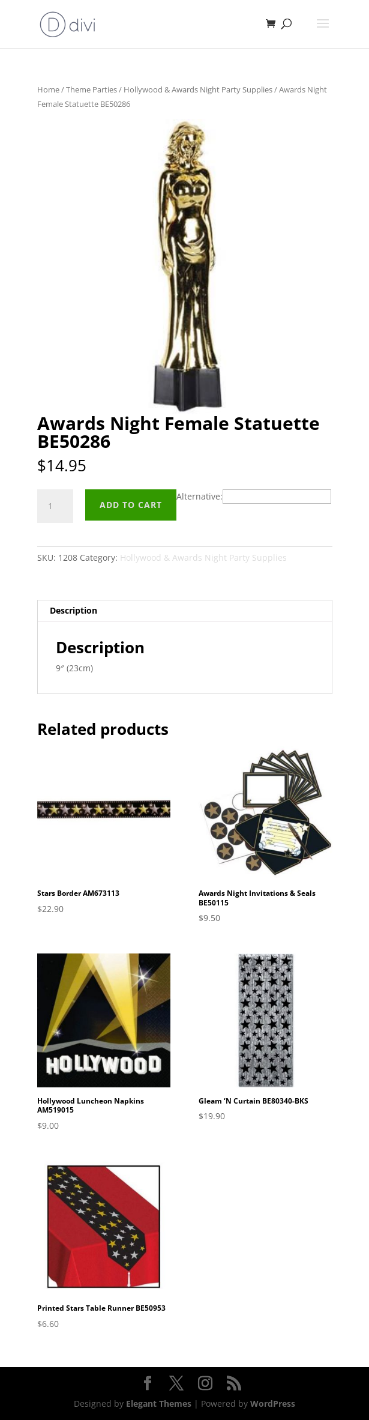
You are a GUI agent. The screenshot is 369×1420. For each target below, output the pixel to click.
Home (48, 89)
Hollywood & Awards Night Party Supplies (198, 89)
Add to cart (131, 504)
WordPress (272, 1403)
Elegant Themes (158, 1403)
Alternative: (199, 496)
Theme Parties (91, 89)
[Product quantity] (55, 506)
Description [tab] (73, 610)
